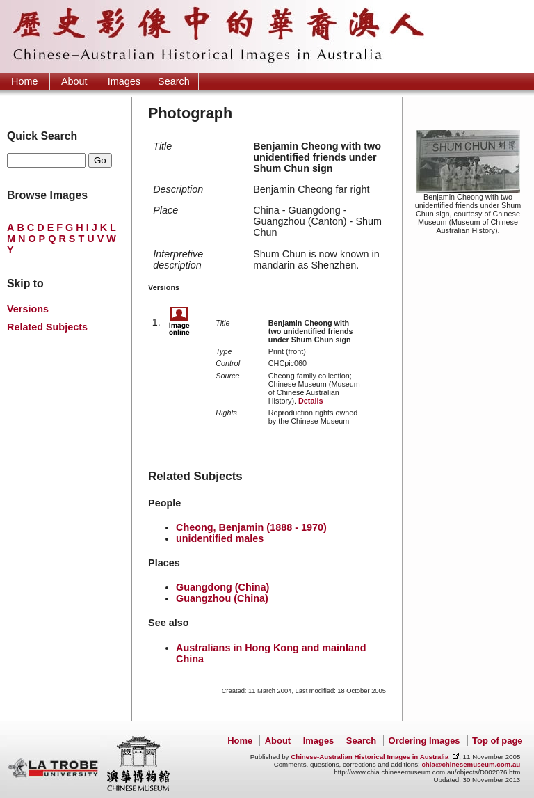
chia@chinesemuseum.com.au (470, 764)
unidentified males (220, 538)
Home (24, 81)
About (74, 81)
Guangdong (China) (222, 587)
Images (124, 81)
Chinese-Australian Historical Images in (369, 756)
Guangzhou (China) (222, 598)
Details (310, 401)
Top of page (497, 740)
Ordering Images (424, 740)
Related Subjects (47, 327)
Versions (28, 308)
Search (174, 81)
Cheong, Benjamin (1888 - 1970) (251, 527)
